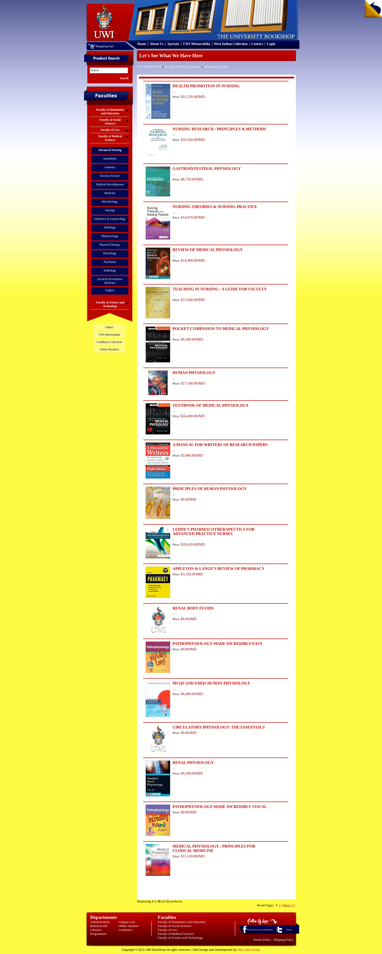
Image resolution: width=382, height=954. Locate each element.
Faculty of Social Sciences (175, 926)
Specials (173, 44)
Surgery (110, 290)
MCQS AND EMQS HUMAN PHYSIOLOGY (211, 683)
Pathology (110, 227)
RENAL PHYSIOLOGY (193, 762)
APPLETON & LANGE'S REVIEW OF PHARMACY (219, 568)
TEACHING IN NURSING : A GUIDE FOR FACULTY (220, 289)
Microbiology (110, 201)
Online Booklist (109, 349)
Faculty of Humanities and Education (182, 922)
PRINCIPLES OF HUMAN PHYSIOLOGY (210, 489)
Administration (100, 922)
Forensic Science (110, 176)
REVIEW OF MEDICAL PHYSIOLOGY (208, 250)
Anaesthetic (110, 158)
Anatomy (109, 167)
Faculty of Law (167, 930)
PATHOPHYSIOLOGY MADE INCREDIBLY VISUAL (220, 807)
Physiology (109, 253)
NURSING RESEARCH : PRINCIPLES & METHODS (219, 129)
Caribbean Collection (109, 342)
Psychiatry (110, 262)
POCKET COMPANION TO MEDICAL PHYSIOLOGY (221, 329)
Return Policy (262, 939)
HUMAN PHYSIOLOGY (194, 373)
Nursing (110, 210)
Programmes (98, 934)
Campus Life (127, 922)
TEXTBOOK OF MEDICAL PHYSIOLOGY (211, 405)
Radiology (110, 270)
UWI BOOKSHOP (149, 66)
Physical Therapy (110, 244)
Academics (126, 930)
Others (109, 327)
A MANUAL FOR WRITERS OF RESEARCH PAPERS (220, 445)
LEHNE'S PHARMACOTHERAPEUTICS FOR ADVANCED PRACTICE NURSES (214, 531)
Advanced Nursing (216, 66)
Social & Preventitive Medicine (109, 280)
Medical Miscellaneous (110, 184)
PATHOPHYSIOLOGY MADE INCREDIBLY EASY (218, 643)
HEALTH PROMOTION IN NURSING (206, 86)
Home (142, 44)
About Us (157, 44)
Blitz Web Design (249, 950)
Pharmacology (109, 236)
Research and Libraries (98, 928)
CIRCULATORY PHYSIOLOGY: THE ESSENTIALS (219, 727)
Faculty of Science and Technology (180, 937)
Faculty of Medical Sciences (182, 66)
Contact (257, 44)
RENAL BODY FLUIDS (193, 608)
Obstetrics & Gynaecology (110, 219)
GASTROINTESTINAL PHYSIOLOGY (207, 168)
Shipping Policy (283, 939)
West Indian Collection (231, 44)
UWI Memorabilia (196, 44)
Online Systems (129, 926)
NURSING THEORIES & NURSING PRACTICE (215, 207)
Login (271, 44)
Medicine (109, 193)
